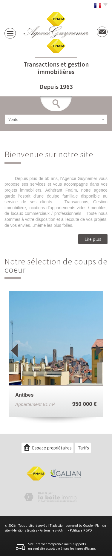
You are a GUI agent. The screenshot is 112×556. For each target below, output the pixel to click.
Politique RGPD (81, 530)
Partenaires (47, 530)
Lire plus (93, 239)
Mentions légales (24, 530)
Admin (62, 530)
